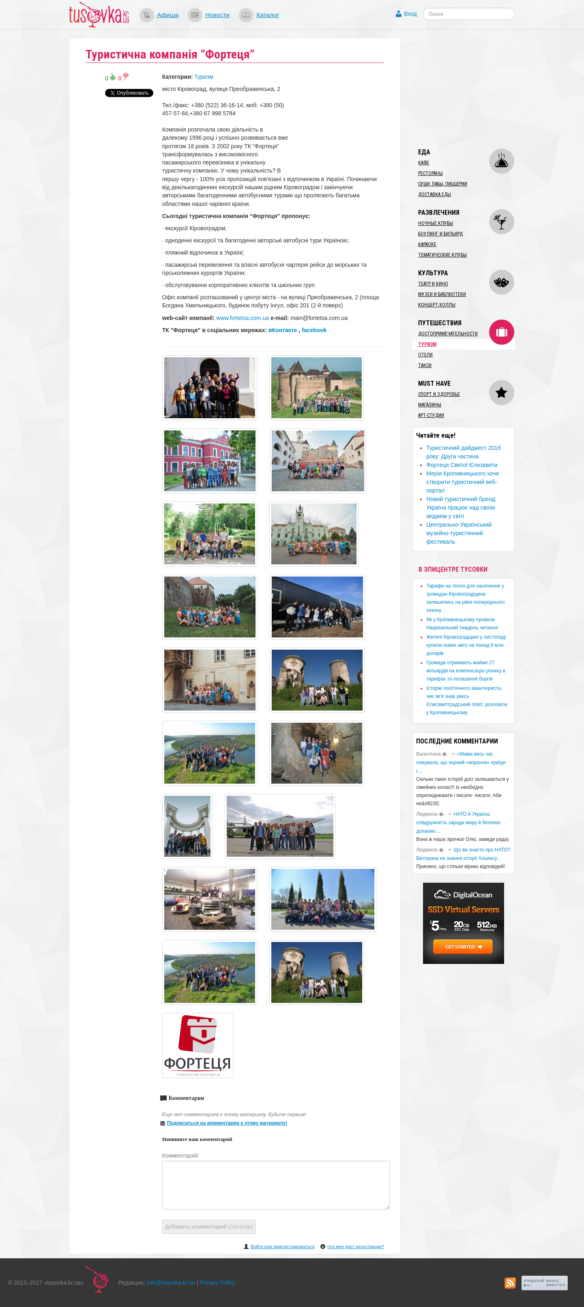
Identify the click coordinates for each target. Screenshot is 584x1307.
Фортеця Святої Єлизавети (461, 465)
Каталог (267, 14)
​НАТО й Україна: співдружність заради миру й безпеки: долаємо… (458, 822)
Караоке (427, 244)
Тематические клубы (442, 255)
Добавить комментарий (209, 1226)
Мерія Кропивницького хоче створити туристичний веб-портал (462, 482)
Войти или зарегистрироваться (283, 1246)
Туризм (203, 76)
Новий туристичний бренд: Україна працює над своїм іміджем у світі (461, 507)
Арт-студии (431, 415)
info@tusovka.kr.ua (171, 1282)
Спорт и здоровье (439, 394)
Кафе (423, 163)
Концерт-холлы (436, 305)
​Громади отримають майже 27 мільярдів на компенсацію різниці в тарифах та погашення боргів (465, 671)
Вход (410, 14)
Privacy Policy (217, 1282)
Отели (425, 355)
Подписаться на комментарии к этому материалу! (227, 1123)
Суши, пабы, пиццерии (442, 184)
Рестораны (430, 173)
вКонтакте (282, 330)
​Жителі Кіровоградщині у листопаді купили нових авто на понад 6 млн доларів (466, 645)
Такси (425, 365)
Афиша (167, 14)
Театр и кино (433, 284)
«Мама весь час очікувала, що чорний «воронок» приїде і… (461, 762)
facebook (314, 330)
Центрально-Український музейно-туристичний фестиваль (459, 533)
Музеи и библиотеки (442, 294)
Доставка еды (434, 194)
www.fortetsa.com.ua (242, 318)
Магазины (429, 405)
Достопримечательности (448, 334)
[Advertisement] (473, 88)
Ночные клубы (435, 223)
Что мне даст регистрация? (355, 1246)
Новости (217, 14)
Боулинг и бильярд (440, 234)
